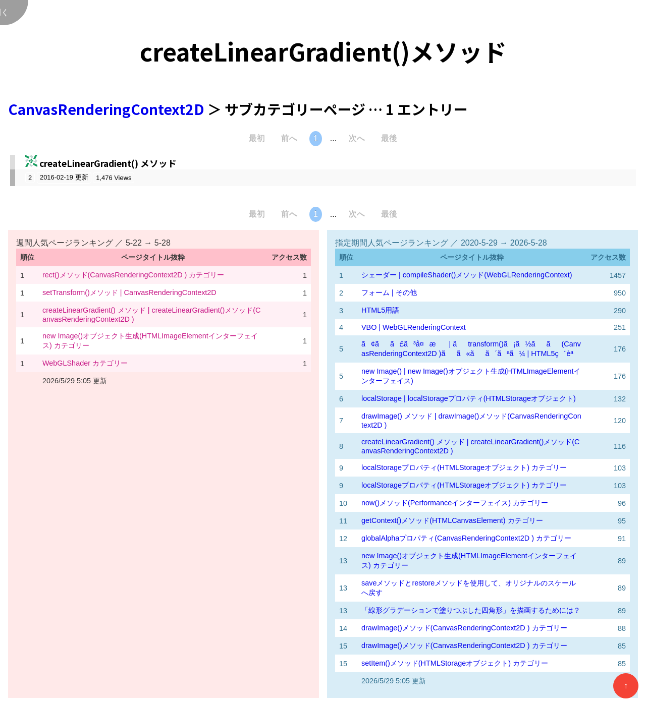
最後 (389, 138)
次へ (357, 138)
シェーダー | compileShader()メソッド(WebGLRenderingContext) (466, 275)
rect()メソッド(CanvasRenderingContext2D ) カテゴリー (133, 275)
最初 (257, 138)
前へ (289, 138)
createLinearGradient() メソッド (108, 163)
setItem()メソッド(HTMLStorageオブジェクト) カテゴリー (454, 663)
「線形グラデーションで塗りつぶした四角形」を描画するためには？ (470, 610)
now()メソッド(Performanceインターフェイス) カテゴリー (454, 503)
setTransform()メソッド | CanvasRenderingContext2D (129, 292)
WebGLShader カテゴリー (85, 363)
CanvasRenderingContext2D (107, 109)
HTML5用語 (380, 310)
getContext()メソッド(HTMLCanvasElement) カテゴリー (452, 520)
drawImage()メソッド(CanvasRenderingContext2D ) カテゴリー (464, 628)
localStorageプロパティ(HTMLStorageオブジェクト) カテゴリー (464, 467)
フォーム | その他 (389, 292)
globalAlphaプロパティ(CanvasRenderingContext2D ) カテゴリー (466, 538)
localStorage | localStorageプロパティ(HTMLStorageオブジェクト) (468, 398)
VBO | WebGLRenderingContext (413, 327)
